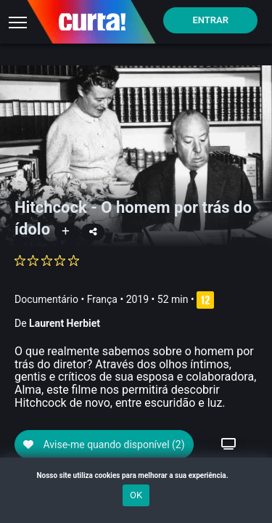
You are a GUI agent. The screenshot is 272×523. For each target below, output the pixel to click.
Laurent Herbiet (64, 323)
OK (136, 495)
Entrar (210, 20)
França (102, 299)
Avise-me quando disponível (104, 444)
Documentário (46, 299)
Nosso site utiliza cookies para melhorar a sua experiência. (135, 475)
